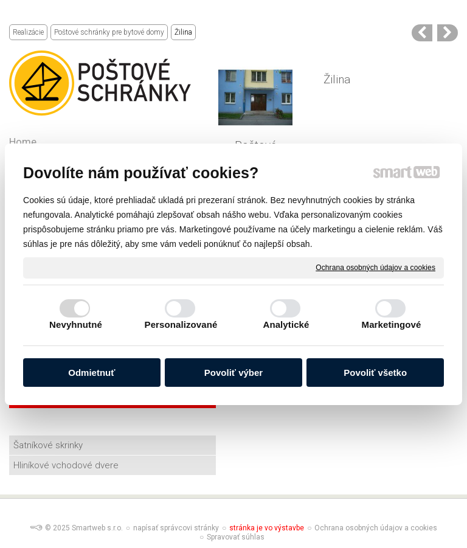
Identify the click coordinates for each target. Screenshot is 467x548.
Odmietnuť (91, 372)
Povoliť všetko (375, 372)
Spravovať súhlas (236, 537)
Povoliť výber (233, 372)
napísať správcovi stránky (176, 528)
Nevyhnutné (75, 324)
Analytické (286, 324)
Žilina (336, 79)
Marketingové (391, 324)
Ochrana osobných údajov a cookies (375, 267)
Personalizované (181, 324)
